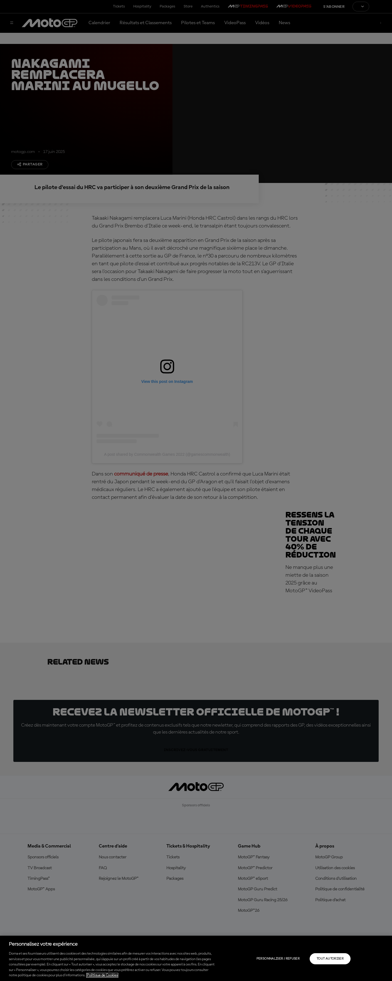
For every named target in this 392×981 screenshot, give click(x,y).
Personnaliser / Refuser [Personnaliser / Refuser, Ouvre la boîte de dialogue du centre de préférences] (278, 958)
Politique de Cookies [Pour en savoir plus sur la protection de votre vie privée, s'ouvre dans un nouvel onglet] (102, 975)
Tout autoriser (330, 958)
